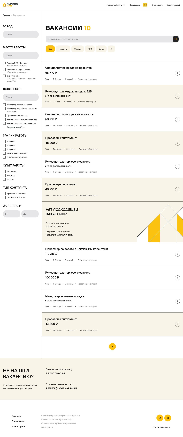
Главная (6, 15)
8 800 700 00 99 (54, 226)
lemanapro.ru (47, 427)
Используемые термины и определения (58, 423)
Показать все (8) (16, 127)
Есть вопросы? (19, 426)
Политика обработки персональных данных (60, 415)
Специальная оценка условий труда (57, 419)
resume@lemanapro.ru (59, 235)
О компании (18, 421)
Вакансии (16, 416)
